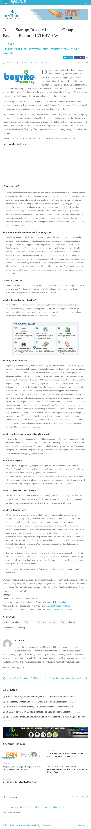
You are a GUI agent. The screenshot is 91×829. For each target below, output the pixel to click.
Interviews (34, 49)
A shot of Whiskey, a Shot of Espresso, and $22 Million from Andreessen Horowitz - (44, 697)
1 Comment (23, 63)
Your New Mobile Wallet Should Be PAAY (20, 782)
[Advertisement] (20, 168)
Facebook (80, 57)
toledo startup (68, 622)
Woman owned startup (15, 628)
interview (42, 622)
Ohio (45, 49)
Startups (54, 49)
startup (54, 622)
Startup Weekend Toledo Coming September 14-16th (41, 807)
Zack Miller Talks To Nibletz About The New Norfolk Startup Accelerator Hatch (65, 754)
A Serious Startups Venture (21, 825)
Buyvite (29, 622)
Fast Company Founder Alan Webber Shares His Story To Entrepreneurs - (39, 702)
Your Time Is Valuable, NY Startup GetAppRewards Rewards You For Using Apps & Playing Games (67, 769)
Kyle (10, 44)
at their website (30, 598)
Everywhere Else (16, 49)
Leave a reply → (79, 796)
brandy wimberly (13, 622)
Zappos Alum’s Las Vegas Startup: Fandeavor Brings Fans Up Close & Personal (21, 768)
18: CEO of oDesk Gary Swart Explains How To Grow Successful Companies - (42, 712)
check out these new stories (58, 606)
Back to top (83, 825)
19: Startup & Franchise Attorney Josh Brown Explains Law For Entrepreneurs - (42, 707)
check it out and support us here (59, 609)
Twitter (70, 57)
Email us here (61, 602)
